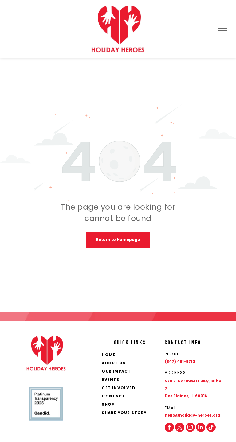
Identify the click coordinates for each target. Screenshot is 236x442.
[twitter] (179, 427)
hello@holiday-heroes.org (192, 415)
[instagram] (190, 427)
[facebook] (169, 427)
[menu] (222, 31)
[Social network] (211, 427)
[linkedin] (200, 427)
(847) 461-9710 (180, 361)
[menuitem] (131, 355)
